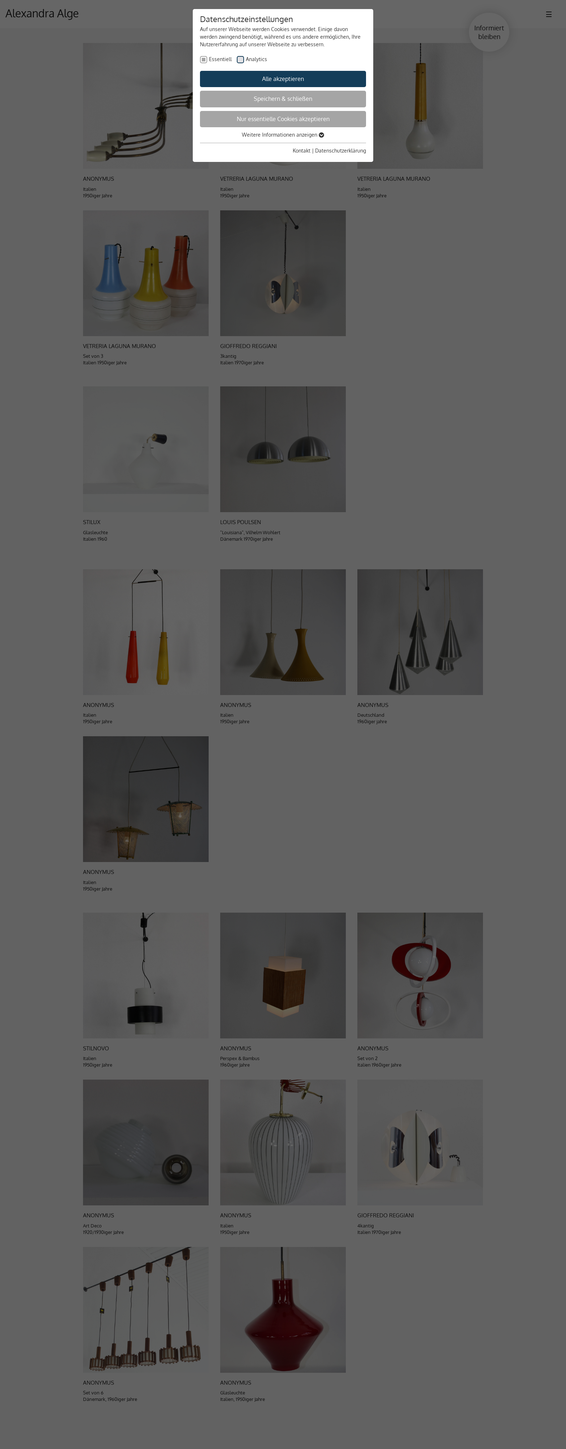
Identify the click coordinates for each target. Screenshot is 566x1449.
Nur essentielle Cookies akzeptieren (283, 119)
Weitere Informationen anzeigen (283, 135)
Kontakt (301, 150)
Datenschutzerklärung (340, 150)
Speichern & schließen (283, 98)
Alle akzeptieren (283, 78)
